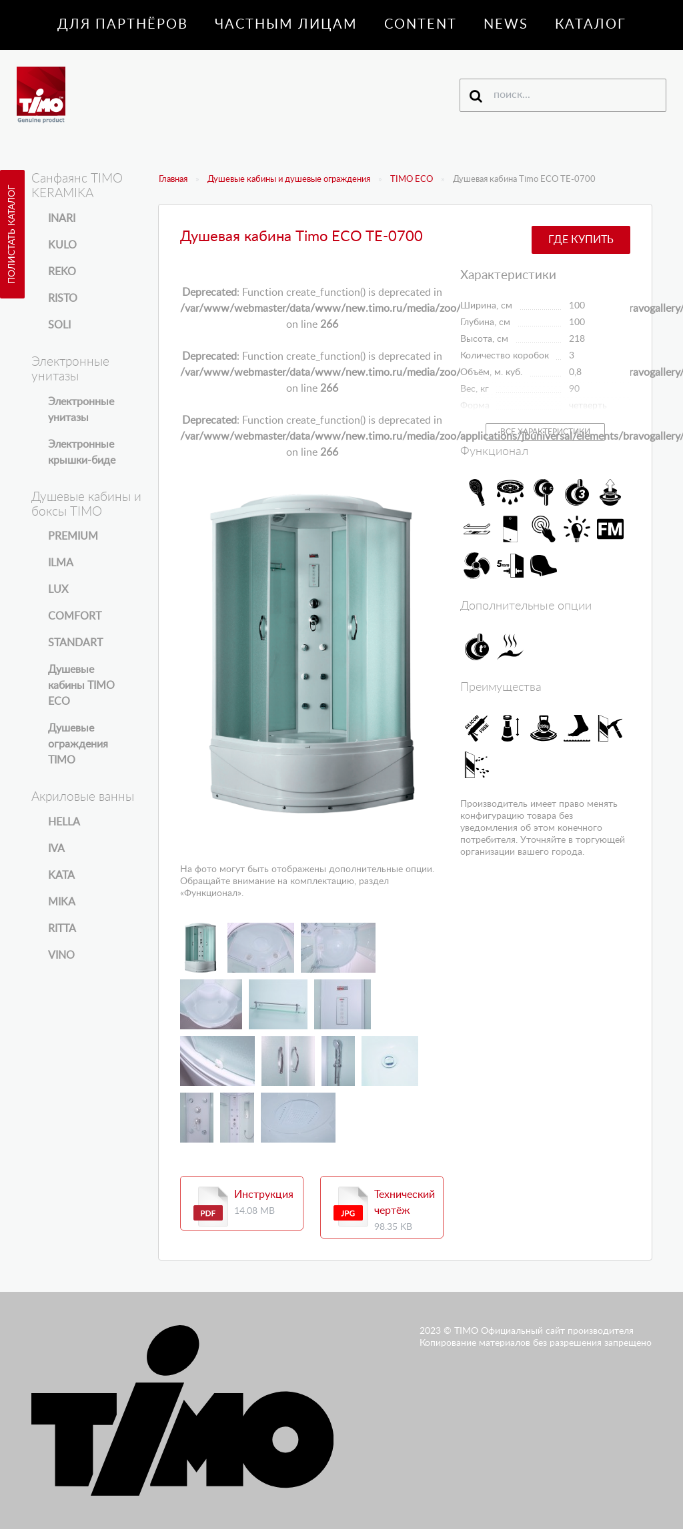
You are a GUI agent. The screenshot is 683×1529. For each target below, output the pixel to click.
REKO (62, 271)
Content (420, 24)
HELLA (64, 822)
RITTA (62, 928)
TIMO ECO (411, 179)
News (506, 24)
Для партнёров (122, 24)
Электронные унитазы (81, 409)
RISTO (62, 298)
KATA (61, 875)
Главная (173, 179)
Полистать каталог (12, 234)
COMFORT (74, 616)
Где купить (581, 240)
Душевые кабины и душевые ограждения (288, 179)
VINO (61, 955)
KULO (62, 245)
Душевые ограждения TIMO (78, 744)
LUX (58, 589)
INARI (61, 218)
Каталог (590, 24)
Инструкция (263, 1194)
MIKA (61, 902)
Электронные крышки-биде (81, 452)
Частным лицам (286, 24)
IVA (56, 848)
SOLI (59, 325)
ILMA (60, 563)
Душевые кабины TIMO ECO (81, 685)
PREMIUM (73, 536)
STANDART (75, 643)
